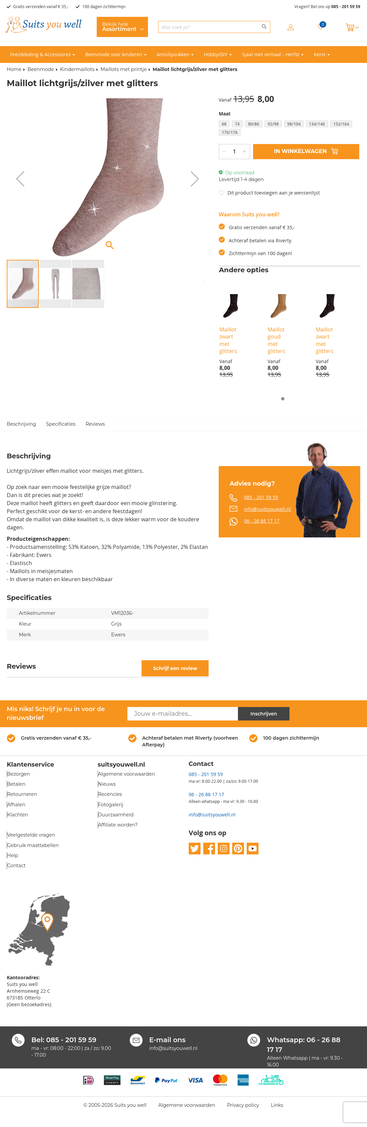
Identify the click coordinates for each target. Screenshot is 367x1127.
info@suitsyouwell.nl (267, 509)
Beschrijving (21, 424)
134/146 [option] (317, 124)
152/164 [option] (341, 124)
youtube (252, 849)
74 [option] (237, 124)
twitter (195, 849)
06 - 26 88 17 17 (261, 521)
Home (14, 69)
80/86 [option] (253, 124)
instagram (224, 849)
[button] (20, 178)
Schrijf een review (175, 668)
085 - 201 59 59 (345, 6)
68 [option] (224, 124)
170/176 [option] (230, 132)
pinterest (238, 849)
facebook (209, 849)
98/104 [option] (294, 124)
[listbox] (289, 128)
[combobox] (214, 27)
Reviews (95, 424)
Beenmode (40, 69)
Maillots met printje (123, 69)
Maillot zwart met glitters (228, 340)
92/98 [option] (273, 124)
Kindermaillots (77, 69)
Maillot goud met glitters (276, 340)
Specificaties (60, 424)
